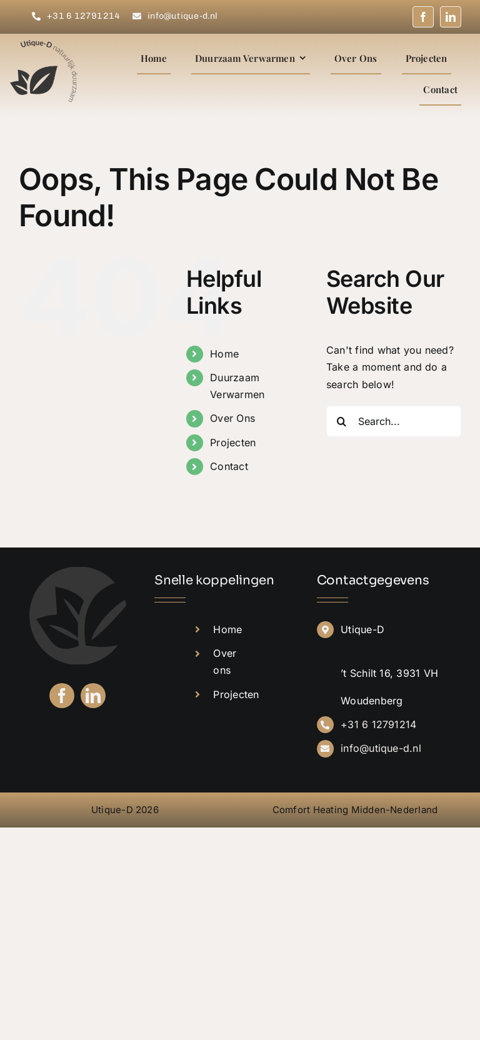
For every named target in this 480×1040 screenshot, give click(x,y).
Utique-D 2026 (125, 810)
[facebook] (423, 17)
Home (224, 354)
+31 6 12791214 (378, 724)
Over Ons (232, 418)
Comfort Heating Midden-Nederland (355, 810)
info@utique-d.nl (381, 748)
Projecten (233, 442)
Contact (229, 466)
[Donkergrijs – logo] (44, 45)
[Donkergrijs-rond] (78, 572)
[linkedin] (450, 17)
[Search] (342, 421)
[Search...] (393, 421)
